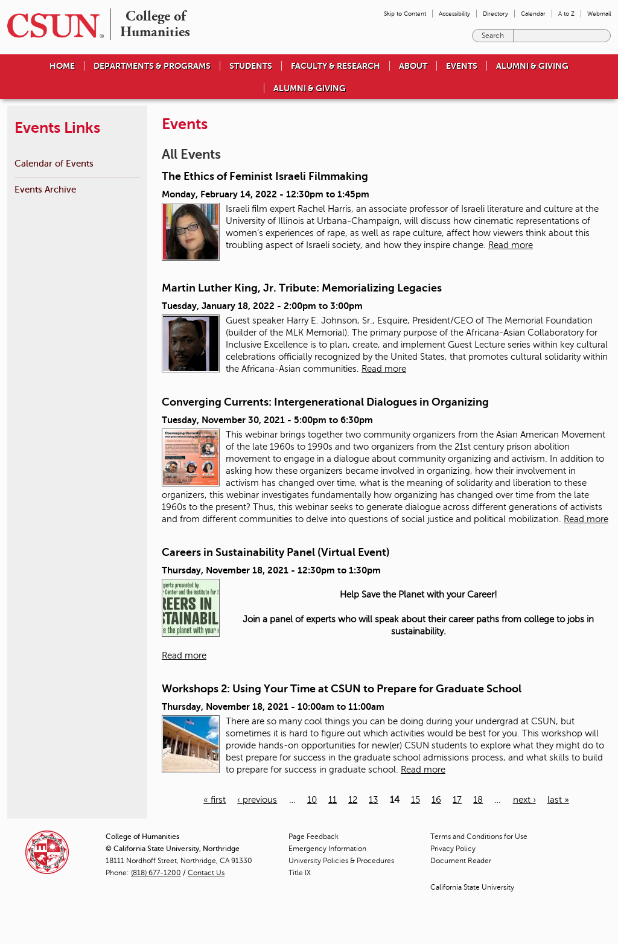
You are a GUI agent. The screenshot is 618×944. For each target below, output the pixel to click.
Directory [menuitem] (495, 13)
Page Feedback (313, 836)
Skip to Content (405, 13)
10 (312, 800)
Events (461, 66)
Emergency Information (327, 848)
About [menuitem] (413, 66)
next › (524, 800)
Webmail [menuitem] (599, 13)
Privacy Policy (453, 848)
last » (558, 800)
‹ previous (257, 800)
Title (299, 873)
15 (415, 800)
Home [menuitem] (62, 66)
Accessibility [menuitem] (454, 13)
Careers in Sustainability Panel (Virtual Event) (276, 552)
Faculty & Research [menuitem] (335, 66)
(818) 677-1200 (156, 873)
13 (373, 800)
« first (214, 800)
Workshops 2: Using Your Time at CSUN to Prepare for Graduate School (341, 689)
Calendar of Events (54, 163)
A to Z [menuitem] (566, 13)
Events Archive (45, 189)
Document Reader (460, 860)
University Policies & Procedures (341, 860)
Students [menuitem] (250, 66)
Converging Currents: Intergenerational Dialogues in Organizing (325, 402)
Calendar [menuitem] (533, 13)
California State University (472, 887)
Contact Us (206, 873)
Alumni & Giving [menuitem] (532, 66)
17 (457, 800)
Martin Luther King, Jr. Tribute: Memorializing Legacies (302, 288)
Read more (510, 245)
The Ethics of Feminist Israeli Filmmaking (265, 176)
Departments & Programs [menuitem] (152, 66)
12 (352, 800)
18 (478, 800)
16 (436, 800)
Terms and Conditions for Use (478, 836)
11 (332, 800)
